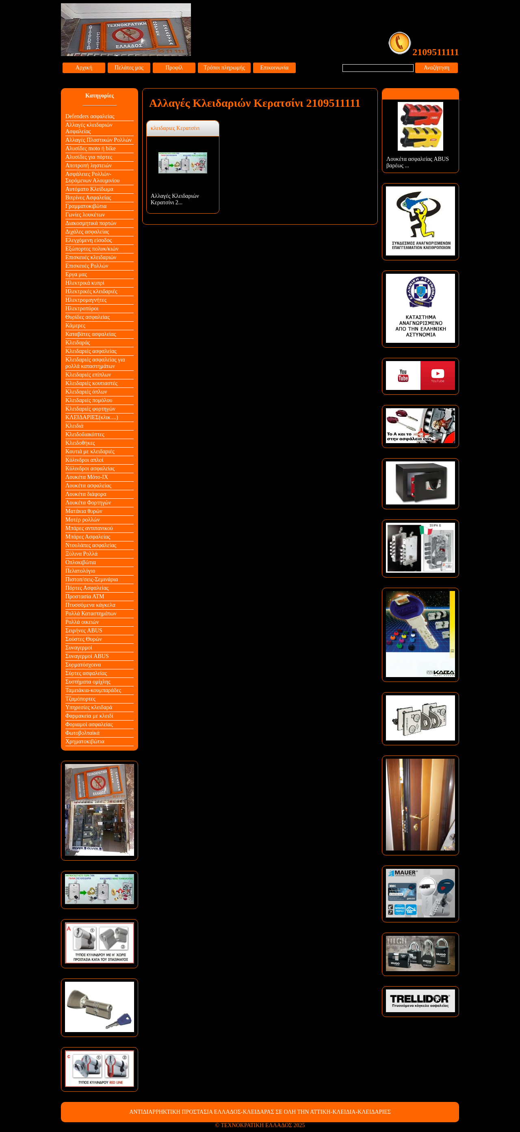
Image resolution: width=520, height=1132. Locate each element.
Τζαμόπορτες (80, 699)
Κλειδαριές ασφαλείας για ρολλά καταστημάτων (95, 363)
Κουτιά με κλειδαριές (90, 451)
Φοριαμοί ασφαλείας (89, 724)
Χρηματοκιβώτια (84, 741)
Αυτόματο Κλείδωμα (89, 189)
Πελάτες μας (129, 68)
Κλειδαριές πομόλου (88, 400)
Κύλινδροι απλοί (84, 460)
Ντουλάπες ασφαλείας (90, 545)
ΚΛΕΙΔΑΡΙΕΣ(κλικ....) (91, 417)
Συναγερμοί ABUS (87, 656)
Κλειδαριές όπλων (86, 392)
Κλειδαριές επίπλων (88, 375)
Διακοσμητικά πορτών (91, 223)
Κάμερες (75, 326)
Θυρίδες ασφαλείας (87, 317)
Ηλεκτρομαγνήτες (85, 300)
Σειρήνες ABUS (83, 631)
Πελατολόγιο (80, 571)
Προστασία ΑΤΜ (84, 596)
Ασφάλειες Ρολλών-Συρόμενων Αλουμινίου (92, 177)
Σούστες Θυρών (83, 639)
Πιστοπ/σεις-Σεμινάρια (91, 579)
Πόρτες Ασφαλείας (86, 588)
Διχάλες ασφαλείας (87, 232)
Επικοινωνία (274, 68)
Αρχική (84, 68)
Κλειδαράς (77, 343)
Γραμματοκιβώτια (85, 206)
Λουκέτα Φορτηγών (88, 503)
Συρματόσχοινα (83, 665)
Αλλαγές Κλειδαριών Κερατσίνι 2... (175, 199)
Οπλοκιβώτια (80, 562)
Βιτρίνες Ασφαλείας (88, 198)
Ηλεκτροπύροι (81, 308)
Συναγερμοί (78, 648)
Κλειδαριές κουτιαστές (91, 383)
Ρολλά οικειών (82, 622)
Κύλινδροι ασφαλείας (90, 468)
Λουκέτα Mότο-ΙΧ (86, 477)
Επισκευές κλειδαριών (90, 257)
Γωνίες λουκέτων (85, 215)
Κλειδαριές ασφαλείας (91, 351)
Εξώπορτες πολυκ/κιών (91, 249)
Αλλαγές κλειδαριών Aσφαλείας (89, 128)
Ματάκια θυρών (83, 511)
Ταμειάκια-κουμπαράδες (93, 690)
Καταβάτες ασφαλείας (90, 334)
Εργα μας (76, 274)
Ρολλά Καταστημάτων (91, 613)
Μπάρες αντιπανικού (89, 528)
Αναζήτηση (436, 68)
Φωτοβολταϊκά (82, 733)
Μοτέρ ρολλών (82, 520)
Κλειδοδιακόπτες (84, 434)
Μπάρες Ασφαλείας (87, 537)
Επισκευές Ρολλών (86, 266)
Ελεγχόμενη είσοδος (88, 240)
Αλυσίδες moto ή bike (90, 148)
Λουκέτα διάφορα (85, 494)
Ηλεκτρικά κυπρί (84, 283)
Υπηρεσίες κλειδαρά (88, 707)
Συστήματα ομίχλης (87, 682)
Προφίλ (174, 68)
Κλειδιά (74, 426)
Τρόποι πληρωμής (224, 68)
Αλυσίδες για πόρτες (88, 157)
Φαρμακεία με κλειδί (89, 716)
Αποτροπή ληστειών (88, 165)
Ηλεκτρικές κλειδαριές (91, 291)
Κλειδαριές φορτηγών (90, 409)
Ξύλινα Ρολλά (81, 554)
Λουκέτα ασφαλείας (88, 486)
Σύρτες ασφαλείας (86, 673)
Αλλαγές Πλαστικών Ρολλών (98, 140)
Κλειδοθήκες (80, 443)
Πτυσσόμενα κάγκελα (90, 605)
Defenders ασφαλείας (90, 116)
